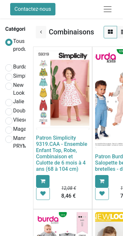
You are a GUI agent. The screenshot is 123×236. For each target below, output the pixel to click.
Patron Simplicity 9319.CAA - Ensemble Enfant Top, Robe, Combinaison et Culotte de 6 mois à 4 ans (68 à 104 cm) (61, 153)
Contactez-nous (32, 9)
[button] (43, 181)
